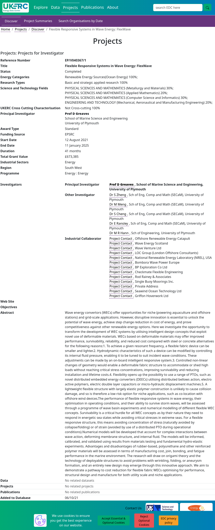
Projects (21, 29)
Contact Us (133, 508)
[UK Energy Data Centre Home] (15, 8)
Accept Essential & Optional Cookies (113, 520)
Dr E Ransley (119, 223)
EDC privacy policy (168, 520)
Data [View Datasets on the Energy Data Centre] (55, 7)
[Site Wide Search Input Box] (178, 7)
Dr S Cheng (118, 214)
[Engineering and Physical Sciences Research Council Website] (196, 508)
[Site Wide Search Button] (207, 7)
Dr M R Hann (119, 233)
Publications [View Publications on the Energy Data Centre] (92, 7)
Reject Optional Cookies (144, 520)
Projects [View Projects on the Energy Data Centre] (70, 7)
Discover (11, 21)
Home (5, 29)
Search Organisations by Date (81, 21)
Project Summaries (38, 21)
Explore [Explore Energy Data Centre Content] (41, 7)
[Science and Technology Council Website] (162, 508)
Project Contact (121, 238)
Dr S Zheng (118, 195)
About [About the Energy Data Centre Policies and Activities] (112, 7)
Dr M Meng (118, 204)
